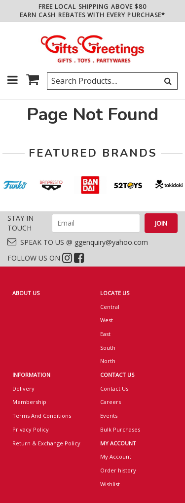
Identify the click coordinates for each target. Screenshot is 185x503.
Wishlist (110, 484)
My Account (115, 456)
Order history (118, 470)
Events (108, 415)
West (106, 320)
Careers (110, 401)
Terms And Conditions (41, 415)
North (107, 361)
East (105, 333)
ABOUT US (25, 293)
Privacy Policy (30, 429)
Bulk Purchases (120, 429)
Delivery (23, 388)
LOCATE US (114, 293)
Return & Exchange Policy (46, 443)
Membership (29, 401)
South (107, 347)
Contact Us (114, 388)
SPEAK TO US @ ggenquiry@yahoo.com (77, 242)
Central (109, 306)
